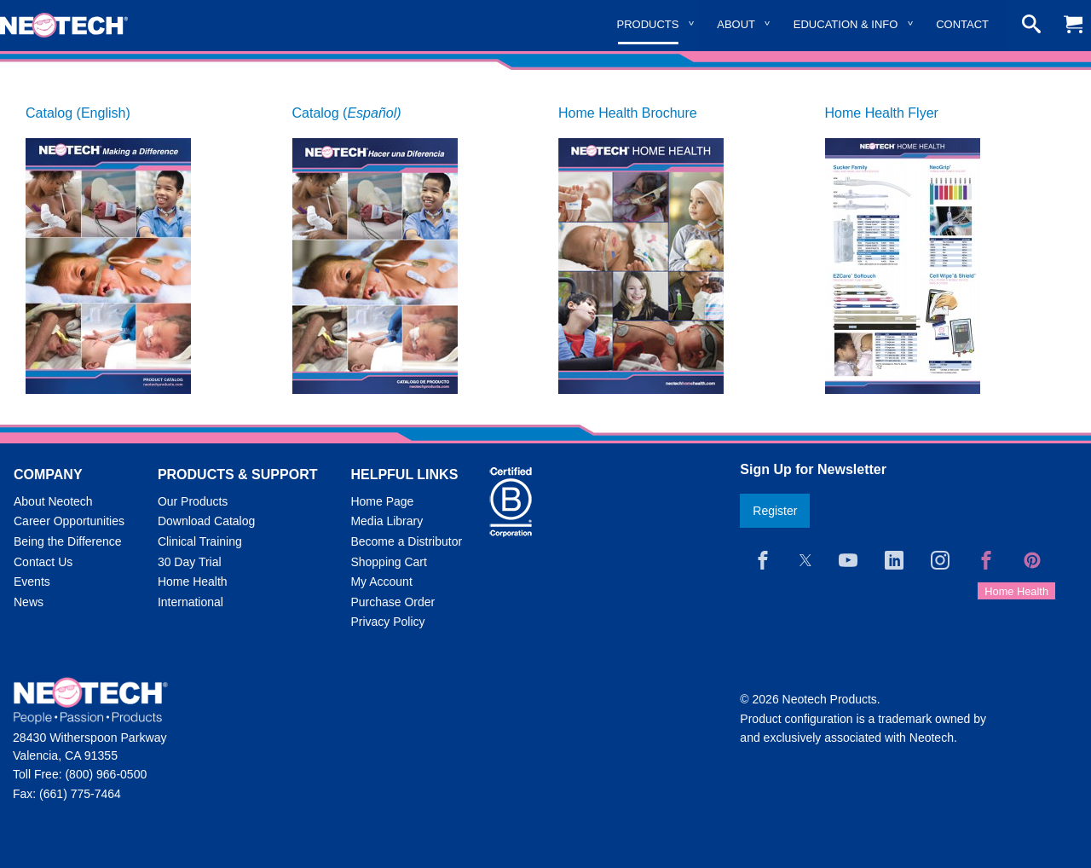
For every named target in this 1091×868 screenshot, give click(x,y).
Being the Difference (68, 541)
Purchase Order (392, 602)
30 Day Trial (190, 562)
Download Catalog (206, 521)
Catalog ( (346, 113)
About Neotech (53, 501)
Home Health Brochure (627, 113)
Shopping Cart (388, 562)
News (28, 602)
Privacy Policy (387, 621)
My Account (381, 581)
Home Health (193, 581)
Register (775, 511)
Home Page (381, 501)
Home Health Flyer (881, 113)
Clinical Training (200, 541)
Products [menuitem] (648, 24)
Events (32, 581)
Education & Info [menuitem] (846, 24)
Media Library (386, 521)
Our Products (193, 501)
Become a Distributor (406, 541)
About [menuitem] (736, 24)
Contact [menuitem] (962, 24)
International (190, 602)
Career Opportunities (69, 521)
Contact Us (43, 562)
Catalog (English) (78, 113)
